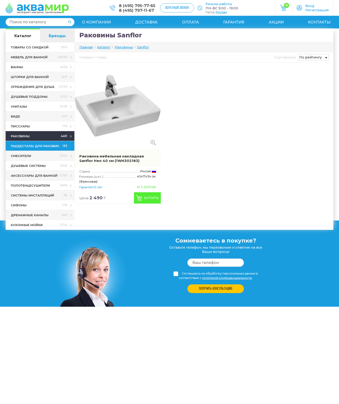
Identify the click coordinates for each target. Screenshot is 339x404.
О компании (96, 22)
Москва (221, 12)
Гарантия (233, 22)
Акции (276, 22)
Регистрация (317, 10)
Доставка (146, 22)
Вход (309, 6)
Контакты (319, 22)
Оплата (190, 22)
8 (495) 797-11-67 (136, 10)
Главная (86, 47)
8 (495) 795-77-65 (137, 5)
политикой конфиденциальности (227, 278)
